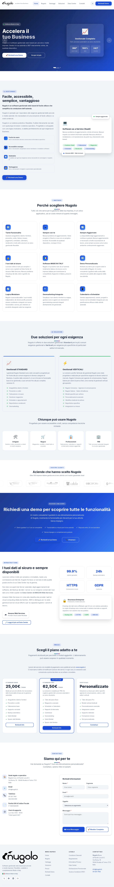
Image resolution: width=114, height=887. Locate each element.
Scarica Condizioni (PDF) (77, 872)
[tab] (54, 67)
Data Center (72, 3)
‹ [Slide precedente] (4, 40)
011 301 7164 (10, 796)
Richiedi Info (19, 726)
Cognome (92, 783)
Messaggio (69, 810)
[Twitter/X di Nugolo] (4, 878)
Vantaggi (52, 3)
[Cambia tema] (93, 3)
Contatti (82, 3)
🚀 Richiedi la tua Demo (47, 540)
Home (36, 3)
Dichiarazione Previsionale (77, 868)
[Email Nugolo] (18, 878)
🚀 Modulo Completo (98, 829)
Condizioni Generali (75, 855)
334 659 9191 (10, 799)
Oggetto (68, 801)
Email (67, 792)
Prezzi (47, 868)
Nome (67, 783)
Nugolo (43, 3)
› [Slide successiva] (109, 40)
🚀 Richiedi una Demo (14, 55)
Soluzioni (61, 3)
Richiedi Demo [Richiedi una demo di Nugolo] (103, 3)
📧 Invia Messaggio (74, 829)
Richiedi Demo (49, 872)
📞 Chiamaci (70, 540)
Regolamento (73, 858)
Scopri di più (36, 55)
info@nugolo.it (10, 789)
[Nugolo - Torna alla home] (15, 3)
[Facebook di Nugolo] (9, 878)
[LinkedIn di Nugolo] (13, 878)
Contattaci (94, 726)
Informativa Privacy (75, 862)
